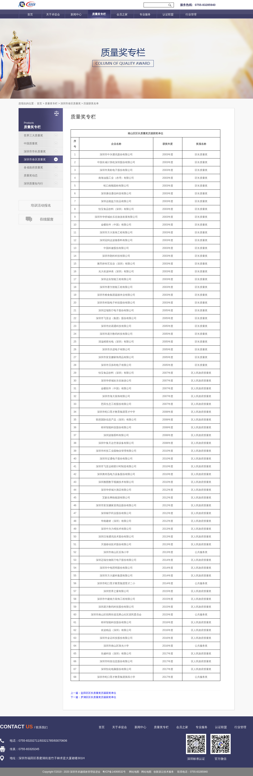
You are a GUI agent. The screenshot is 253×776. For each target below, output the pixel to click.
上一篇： (93, 692)
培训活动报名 (41, 205)
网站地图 (133, 771)
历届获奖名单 (91, 103)
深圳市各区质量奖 (71, 103)
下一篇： (93, 697)
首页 (30, 14)
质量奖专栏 (51, 103)
